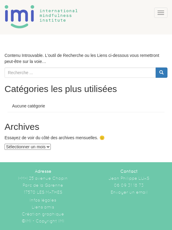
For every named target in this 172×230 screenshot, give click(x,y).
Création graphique (43, 214)
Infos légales (43, 200)
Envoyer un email (129, 192)
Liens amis (43, 207)
